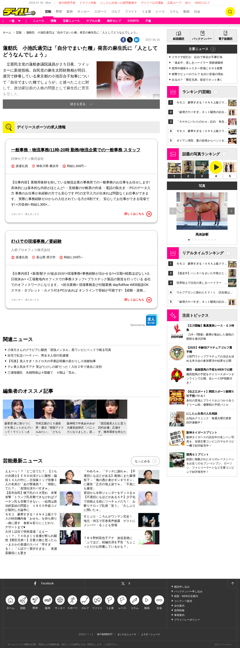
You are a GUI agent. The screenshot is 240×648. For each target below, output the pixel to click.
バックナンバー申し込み (188, 591)
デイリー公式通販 (152, 2)
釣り (188, 2)
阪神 (70, 11)
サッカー (83, 11)
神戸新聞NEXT (105, 634)
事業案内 (179, 615)
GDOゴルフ (202, 2)
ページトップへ (232, 583)
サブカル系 (93, 20)
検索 (230, 11)
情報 (53, 20)
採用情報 (179, 610)
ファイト (131, 11)
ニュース (38, 20)
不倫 (148, 20)
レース (160, 11)
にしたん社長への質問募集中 (118, 2)
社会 (197, 11)
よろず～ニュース (150, 634)
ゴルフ (115, 11)
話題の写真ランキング (201, 154)
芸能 (48, 11)
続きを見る (78, 104)
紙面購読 (178, 38)
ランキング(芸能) (196, 92)
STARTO (133, 20)
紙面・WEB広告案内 (186, 596)
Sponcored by (144, 320)
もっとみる (142, 461)
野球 (59, 11)
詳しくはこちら (138, 214)
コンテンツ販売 (183, 601)
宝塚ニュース (71, 20)
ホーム (7, 32)
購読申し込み (182, 586)
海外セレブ (114, 20)
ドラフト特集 (87, 2)
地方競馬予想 (67, 2)
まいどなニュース (126, 634)
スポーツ (100, 11)
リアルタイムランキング (203, 253)
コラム (174, 11)
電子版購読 (225, 38)
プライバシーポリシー (187, 619)
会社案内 (179, 605)
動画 (186, 11)
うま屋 (146, 11)
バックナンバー (202, 38)
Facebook (47, 583)
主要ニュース (198, 49)
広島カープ (174, 2)
